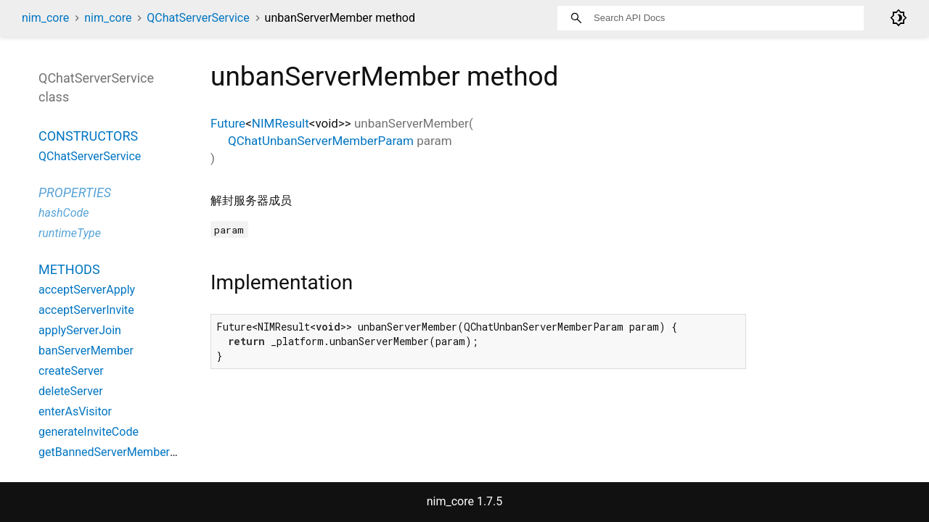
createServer (71, 371)
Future (227, 123)
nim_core (45, 18)
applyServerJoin (79, 330)
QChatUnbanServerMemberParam (321, 140)
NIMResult (280, 123)
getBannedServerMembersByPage (126, 452)
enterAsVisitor (75, 411)
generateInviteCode (88, 432)
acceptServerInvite (86, 310)
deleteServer (70, 391)
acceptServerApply (86, 290)
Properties (74, 192)
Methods (69, 269)
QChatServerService (198, 18)
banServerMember (86, 350)
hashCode (63, 213)
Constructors (88, 136)
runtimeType (69, 233)
